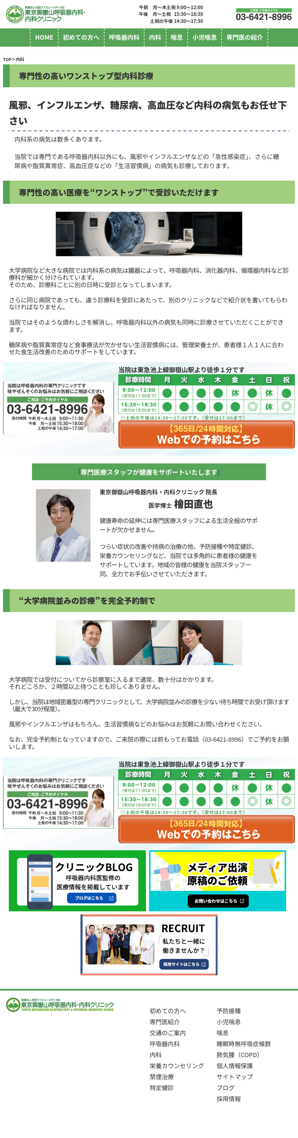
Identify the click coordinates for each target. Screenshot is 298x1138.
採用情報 (229, 1098)
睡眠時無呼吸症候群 (244, 1043)
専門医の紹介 (244, 37)
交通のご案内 (168, 1032)
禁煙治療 (162, 1076)
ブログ (226, 1087)
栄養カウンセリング (177, 1065)
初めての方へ (81, 37)
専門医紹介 (165, 1021)
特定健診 (162, 1087)
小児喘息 (205, 37)
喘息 (177, 37)
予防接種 (229, 1010)
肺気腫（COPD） (240, 1054)
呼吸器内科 (124, 37)
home (44, 37)
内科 (155, 37)
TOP (7, 59)
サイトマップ (235, 1076)
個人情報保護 (235, 1065)
